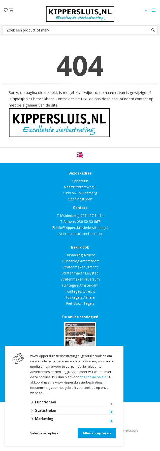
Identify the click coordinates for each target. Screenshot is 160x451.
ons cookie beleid (92, 377)
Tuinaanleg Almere (80, 255)
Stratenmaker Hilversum (80, 279)
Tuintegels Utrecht (80, 291)
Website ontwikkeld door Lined (41, 449)
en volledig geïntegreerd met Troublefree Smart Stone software (99, 449)
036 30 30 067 (88, 221)
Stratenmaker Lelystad (80, 273)
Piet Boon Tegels (80, 303)
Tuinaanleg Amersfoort (80, 261)
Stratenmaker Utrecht (80, 267)
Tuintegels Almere (80, 297)
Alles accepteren (97, 433)
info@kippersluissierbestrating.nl (82, 227)
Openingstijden (80, 199)
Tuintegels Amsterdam (80, 285)
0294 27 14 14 (92, 215)
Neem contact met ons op (80, 233)
